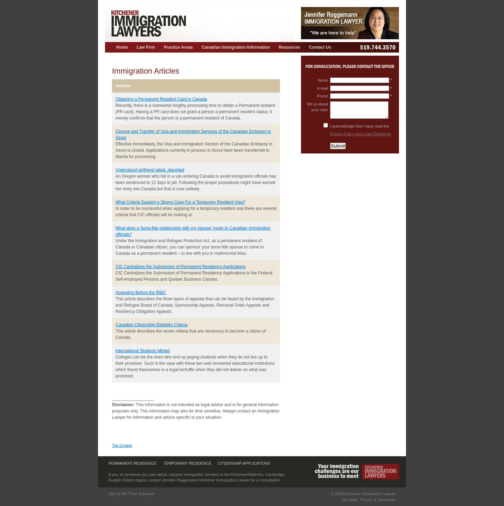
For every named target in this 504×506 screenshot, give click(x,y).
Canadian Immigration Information (236, 47)
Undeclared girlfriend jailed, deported (149, 169)
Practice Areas (178, 47)
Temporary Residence (187, 463)
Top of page (122, 445)
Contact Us (320, 47)
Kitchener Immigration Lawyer (370, 494)
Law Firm (145, 47)
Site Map (349, 500)
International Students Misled (142, 350)
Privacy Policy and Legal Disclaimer (360, 134)
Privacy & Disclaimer (378, 500)
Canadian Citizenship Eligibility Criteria (151, 324)
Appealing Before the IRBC (140, 292)
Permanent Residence (132, 463)
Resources (289, 47)
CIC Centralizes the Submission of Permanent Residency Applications (180, 266)
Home (122, 47)
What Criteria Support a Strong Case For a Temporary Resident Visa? (180, 202)
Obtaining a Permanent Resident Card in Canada (161, 99)
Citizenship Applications (244, 463)
